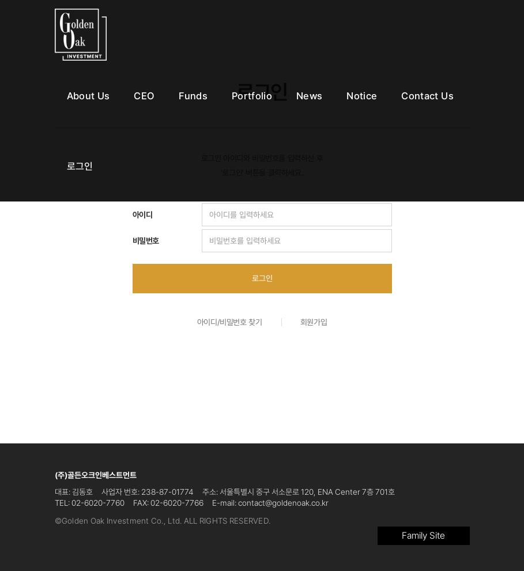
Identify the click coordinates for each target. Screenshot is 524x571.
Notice (361, 96)
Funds (193, 96)
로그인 (80, 166)
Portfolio (252, 96)
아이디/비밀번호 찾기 (229, 322)
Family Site (423, 535)
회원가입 (313, 322)
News (309, 96)
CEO (144, 96)
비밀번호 (146, 240)
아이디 (143, 214)
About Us (88, 96)
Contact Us (427, 96)
